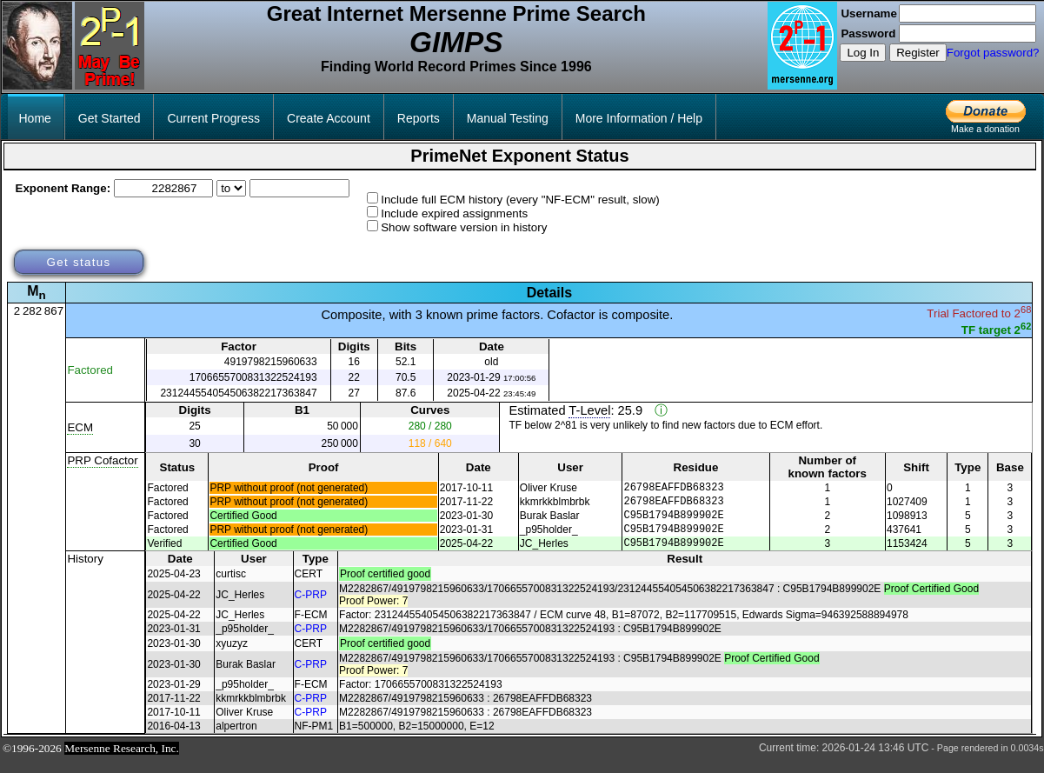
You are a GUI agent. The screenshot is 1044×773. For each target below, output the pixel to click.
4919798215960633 (270, 362)
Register (918, 52)
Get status (78, 262)
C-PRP (311, 608)
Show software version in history (464, 227)
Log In (863, 52)
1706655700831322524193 (253, 377)
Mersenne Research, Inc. (121, 761)
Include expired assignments (454, 213)
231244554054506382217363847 (238, 393)
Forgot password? (993, 52)
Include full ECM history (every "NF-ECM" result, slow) (520, 199)
